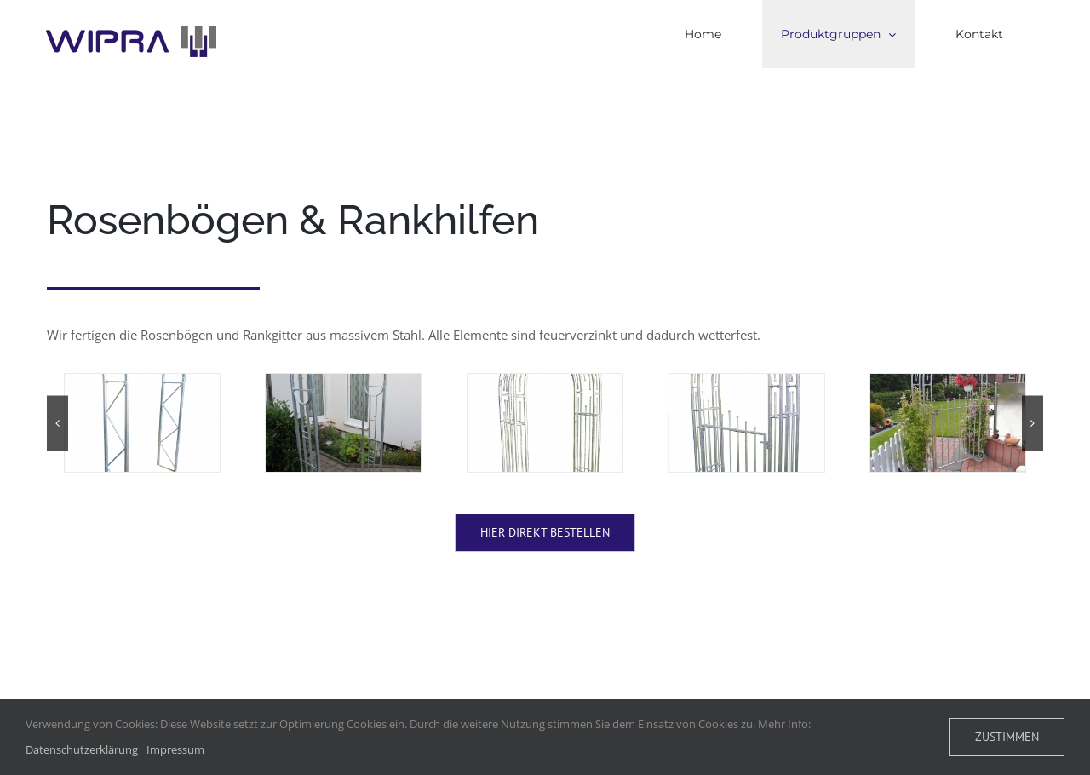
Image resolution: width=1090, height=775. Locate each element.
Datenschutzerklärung (82, 749)
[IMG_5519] (343, 423)
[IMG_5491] (142, 423)
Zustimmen (1007, 736)
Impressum (175, 749)
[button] (57, 423)
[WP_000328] (947, 423)
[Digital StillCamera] (545, 423)
